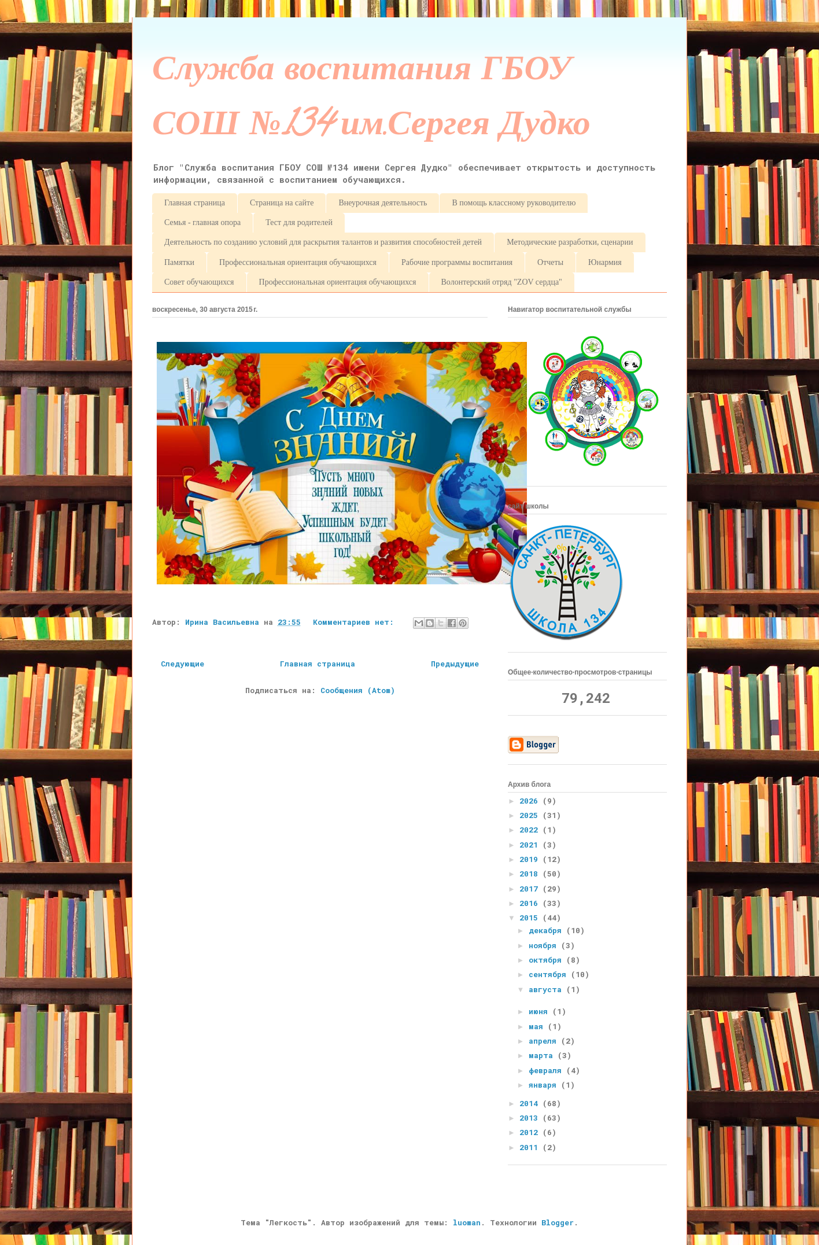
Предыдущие (455, 663)
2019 (531, 859)
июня (540, 1011)
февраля (547, 1070)
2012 (531, 1132)
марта (543, 1055)
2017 (531, 888)
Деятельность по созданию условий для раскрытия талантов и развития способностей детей (323, 242)
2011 (531, 1147)
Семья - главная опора (202, 222)
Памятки (179, 262)
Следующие (182, 663)
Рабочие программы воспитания (456, 262)
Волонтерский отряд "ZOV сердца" (501, 282)
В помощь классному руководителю (513, 202)
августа (547, 989)
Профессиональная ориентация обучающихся (298, 262)
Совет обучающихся (199, 282)
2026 (531, 800)
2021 (531, 844)
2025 (531, 815)
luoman (467, 1222)
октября (547, 960)
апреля (545, 1041)
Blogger (557, 1222)
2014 (531, 1103)
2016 (531, 903)
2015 (531, 917)
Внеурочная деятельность (382, 202)
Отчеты (550, 262)
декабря (547, 930)
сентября (550, 974)
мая (538, 1026)
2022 (531, 829)
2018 (531, 873)
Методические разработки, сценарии (570, 242)
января (545, 1085)
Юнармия (605, 262)
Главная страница (194, 202)
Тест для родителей (299, 222)
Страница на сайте (281, 202)
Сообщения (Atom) (357, 690)
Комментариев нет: (356, 622)
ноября (545, 945)
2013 (531, 1118)
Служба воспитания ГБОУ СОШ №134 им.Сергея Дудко (371, 100)
